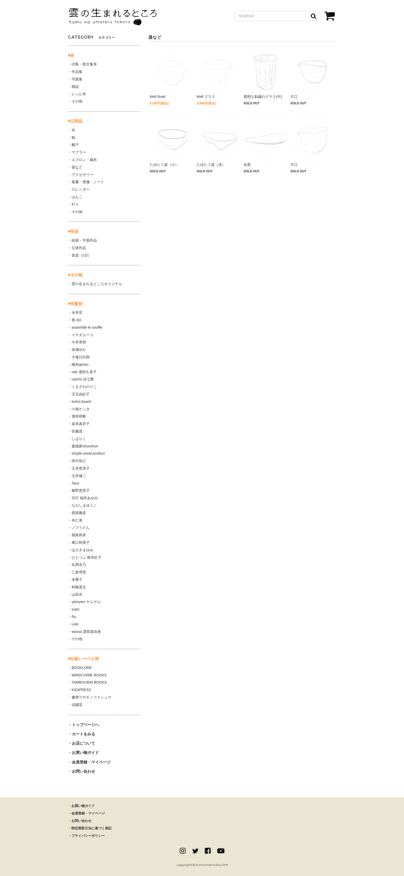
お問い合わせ (83, 771)
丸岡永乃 (79, 565)
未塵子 (77, 579)
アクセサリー (82, 175)
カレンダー (81, 189)
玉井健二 (79, 476)
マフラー (79, 152)
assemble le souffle (87, 327)
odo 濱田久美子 (84, 372)
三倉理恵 (79, 572)
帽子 (75, 145)
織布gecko (80, 364)
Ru (74, 617)
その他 (77, 101)
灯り (75, 204)
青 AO (76, 320)
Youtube (220, 851)
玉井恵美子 (81, 468)
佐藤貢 (77, 431)
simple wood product (88, 453)
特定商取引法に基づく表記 (91, 828)
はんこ (77, 197)
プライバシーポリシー (88, 836)
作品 (74, 231)
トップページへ (85, 724)
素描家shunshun (85, 446)
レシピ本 (79, 94)
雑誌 (75, 86)
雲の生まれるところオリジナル (97, 284)
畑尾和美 (79, 535)
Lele (75, 624)
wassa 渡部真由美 (86, 632)
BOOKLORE (82, 668)
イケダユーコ (82, 335)
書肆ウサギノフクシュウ (91, 697)
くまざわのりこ (84, 387)
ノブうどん (81, 527)
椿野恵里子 (81, 490)
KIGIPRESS (81, 690)
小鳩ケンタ (81, 409)
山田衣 (77, 594)
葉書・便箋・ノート (88, 182)
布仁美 (77, 520)
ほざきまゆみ (82, 550)
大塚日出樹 (81, 357)
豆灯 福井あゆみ (85, 498)
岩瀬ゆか (79, 349)
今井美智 (79, 342)
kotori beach (81, 401)
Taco (75, 483)
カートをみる (83, 734)
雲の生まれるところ (112, 17)
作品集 (77, 72)
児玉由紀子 (81, 394)
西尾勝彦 (79, 513)
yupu (75, 609)
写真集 (77, 79)
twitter (195, 851)
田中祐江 (79, 461)
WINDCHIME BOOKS (89, 675)
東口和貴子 (81, 542)
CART (329, 16)
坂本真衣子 (81, 424)
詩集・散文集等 (84, 64)
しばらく (79, 439)
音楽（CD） (81, 255)
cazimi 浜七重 (83, 379)
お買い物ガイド (85, 752)
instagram (183, 851)
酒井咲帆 (79, 416)
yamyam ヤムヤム (86, 602)
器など (77, 167)
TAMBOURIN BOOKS (89, 682)
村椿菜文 (79, 587)
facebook (208, 851)
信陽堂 (77, 705)
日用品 (76, 121)
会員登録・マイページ (91, 762)
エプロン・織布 (84, 160)
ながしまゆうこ (84, 505)
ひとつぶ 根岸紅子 (87, 557)
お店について (83, 743)
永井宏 (77, 312)
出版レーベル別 (84, 659)
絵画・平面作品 (84, 240)
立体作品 (79, 248)
